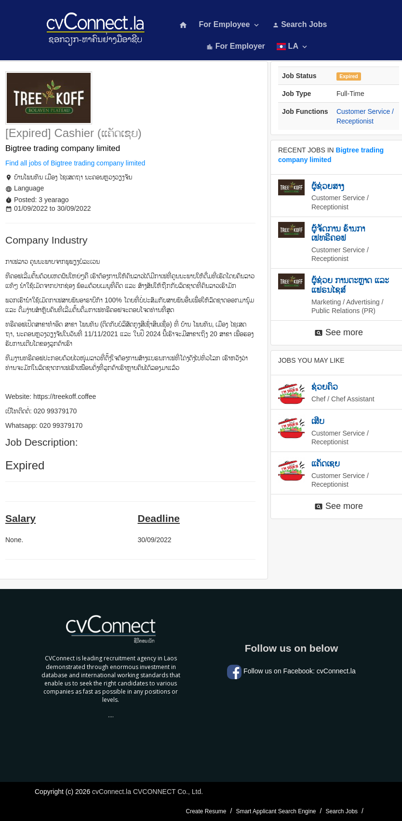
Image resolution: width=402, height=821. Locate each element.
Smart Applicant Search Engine (276, 811)
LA (293, 46)
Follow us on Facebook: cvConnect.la (291, 671)
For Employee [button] (230, 24)
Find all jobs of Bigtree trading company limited (75, 163)
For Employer (235, 46)
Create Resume (206, 811)
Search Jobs (299, 24)
